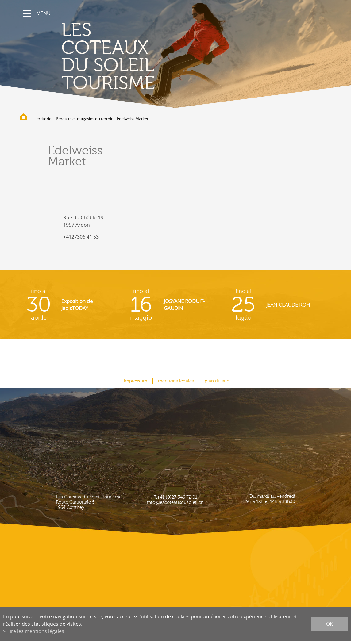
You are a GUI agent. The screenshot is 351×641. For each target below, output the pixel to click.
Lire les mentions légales (35, 631)
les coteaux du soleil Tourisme (108, 56)
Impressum (135, 381)
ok (329, 623)
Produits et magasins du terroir (84, 118)
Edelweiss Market (132, 118)
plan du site (217, 381)
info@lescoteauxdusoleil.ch (175, 502)
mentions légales (176, 381)
